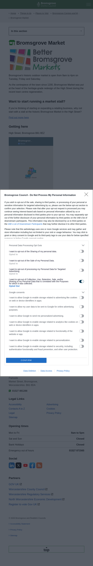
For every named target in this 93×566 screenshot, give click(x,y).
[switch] (81, 251)
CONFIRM (26, 360)
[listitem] (46, 245)
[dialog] (46, 283)
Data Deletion (29, 371)
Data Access (46, 371)
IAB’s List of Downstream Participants (25, 224)
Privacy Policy (63, 371)
